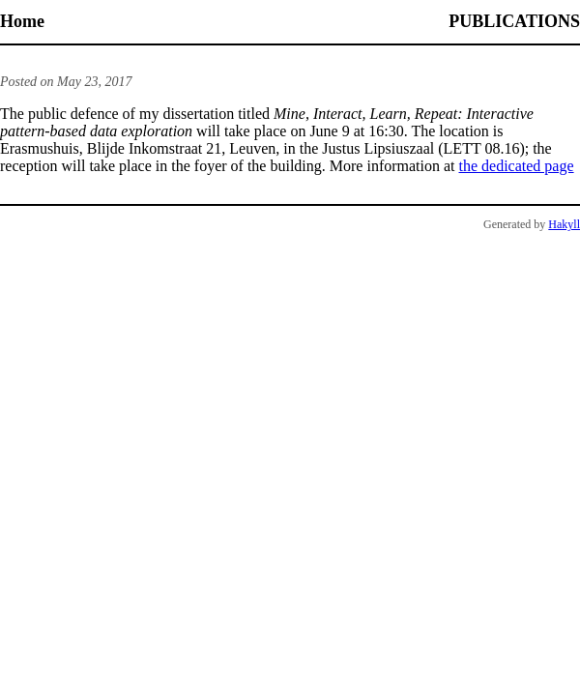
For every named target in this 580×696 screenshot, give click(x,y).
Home (22, 21)
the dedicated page (516, 166)
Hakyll (564, 224)
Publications (514, 21)
